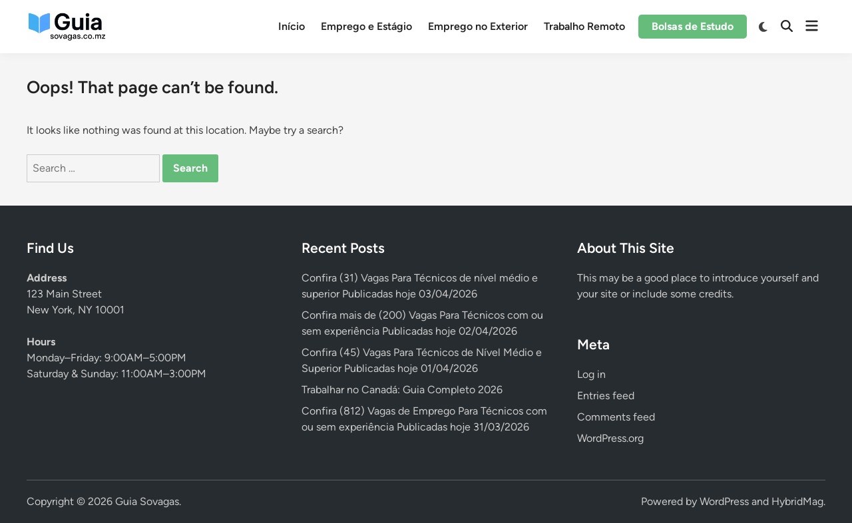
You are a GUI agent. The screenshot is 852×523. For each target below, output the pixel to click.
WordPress (724, 501)
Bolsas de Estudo (693, 26)
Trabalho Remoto (584, 26)
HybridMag (797, 501)
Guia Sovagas (147, 501)
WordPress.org (610, 438)
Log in (591, 374)
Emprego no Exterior (478, 26)
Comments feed (616, 417)
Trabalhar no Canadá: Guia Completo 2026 (402, 389)
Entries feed (605, 395)
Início (291, 26)
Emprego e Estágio (366, 26)
